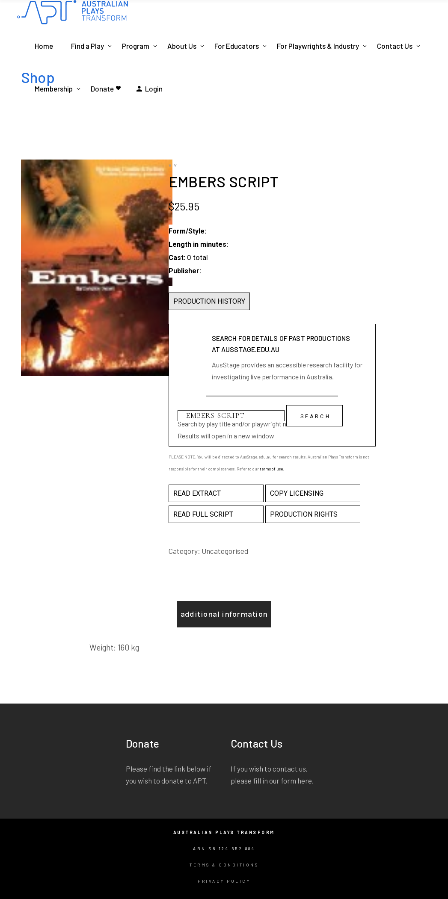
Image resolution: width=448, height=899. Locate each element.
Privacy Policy (224, 881)
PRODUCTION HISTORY (209, 301)
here (304, 780)
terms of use (271, 468)
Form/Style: (187, 231)
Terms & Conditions (224, 864)
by (174, 166)
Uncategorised (225, 551)
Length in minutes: (198, 244)
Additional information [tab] (224, 614)
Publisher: (185, 271)
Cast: (177, 258)
